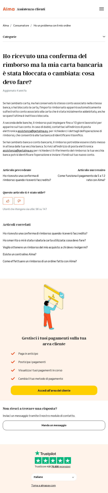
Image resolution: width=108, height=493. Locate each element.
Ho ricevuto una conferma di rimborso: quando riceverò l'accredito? (45, 233)
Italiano (54, 477)
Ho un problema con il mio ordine (52, 25)
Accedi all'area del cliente (54, 390)
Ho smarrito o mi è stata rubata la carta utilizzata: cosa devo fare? (44, 240)
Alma (6, 25)
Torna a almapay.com (43, 485)
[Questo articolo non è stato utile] (19, 201)
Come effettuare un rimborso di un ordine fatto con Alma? (40, 261)
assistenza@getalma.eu (33, 131)
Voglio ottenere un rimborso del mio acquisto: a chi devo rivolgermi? (45, 247)
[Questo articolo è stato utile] (8, 201)
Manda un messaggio (54, 425)
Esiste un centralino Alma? (19, 254)
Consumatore (21, 25)
